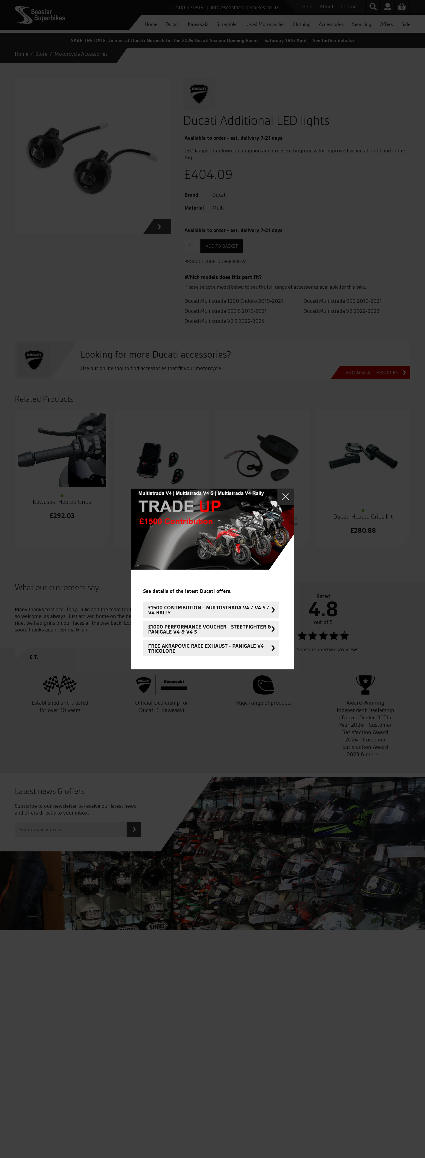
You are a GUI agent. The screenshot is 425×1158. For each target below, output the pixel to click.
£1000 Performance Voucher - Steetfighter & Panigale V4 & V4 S (209, 629)
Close (285, 497)
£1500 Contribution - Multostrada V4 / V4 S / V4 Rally (208, 610)
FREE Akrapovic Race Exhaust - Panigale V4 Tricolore (206, 648)
